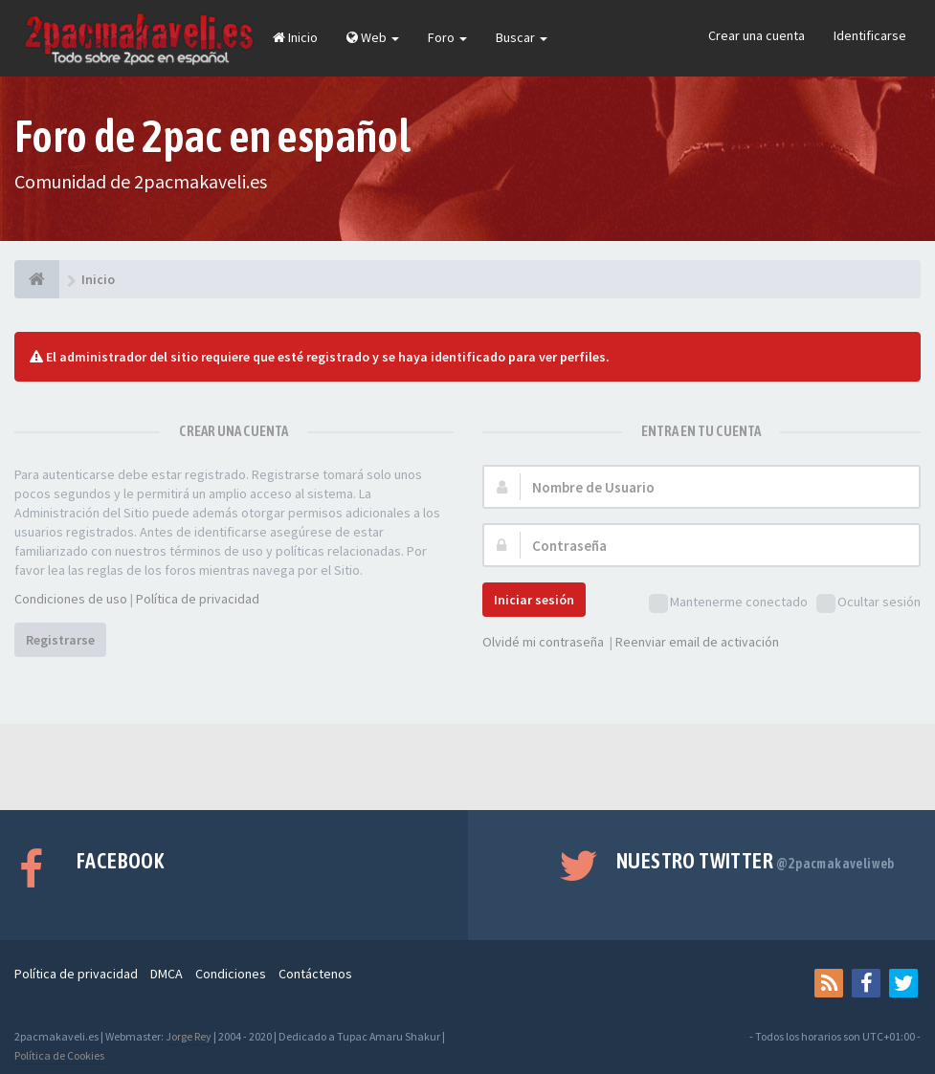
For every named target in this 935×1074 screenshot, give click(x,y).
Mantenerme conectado (728, 603)
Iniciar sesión (534, 599)
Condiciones (230, 973)
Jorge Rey (188, 1036)
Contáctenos (315, 973)
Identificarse (870, 35)
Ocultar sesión (868, 603)
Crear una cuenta (756, 35)
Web (372, 37)
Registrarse (60, 639)
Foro (447, 37)
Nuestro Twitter (755, 860)
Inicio (295, 37)
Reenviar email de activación (697, 641)
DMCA (166, 973)
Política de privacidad (197, 598)
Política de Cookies (59, 1055)
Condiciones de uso (70, 598)
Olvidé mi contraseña (543, 641)
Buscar (521, 37)
